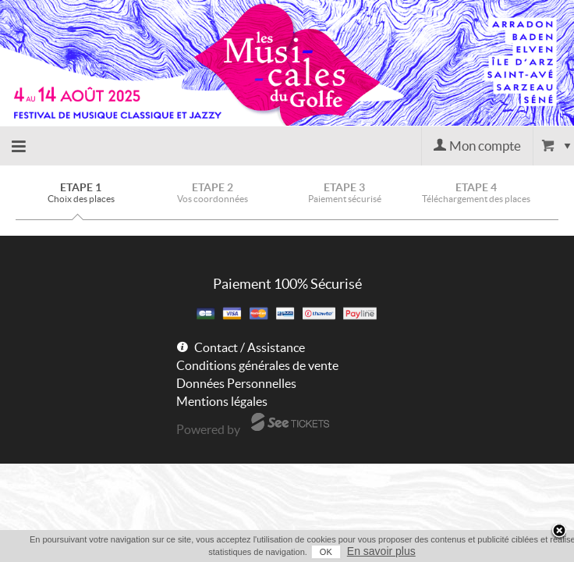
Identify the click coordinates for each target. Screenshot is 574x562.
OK (309, 552)
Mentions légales (222, 401)
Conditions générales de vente (257, 365)
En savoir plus (364, 551)
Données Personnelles (236, 383)
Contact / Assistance (249, 347)
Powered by (208, 429)
